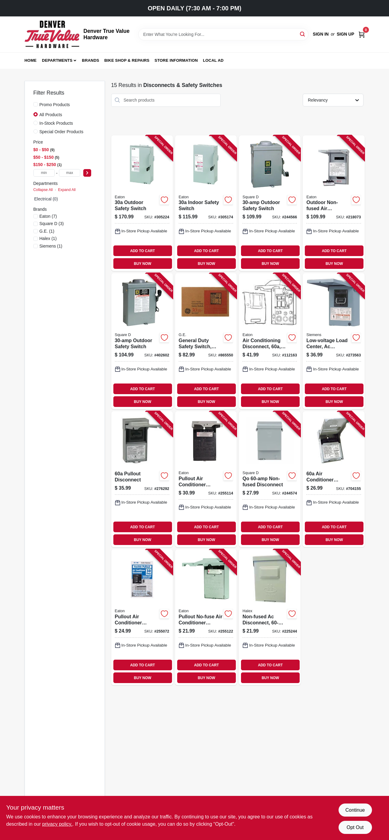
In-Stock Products (56, 123)
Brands (90, 60)
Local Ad (213, 60)
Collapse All (43, 190)
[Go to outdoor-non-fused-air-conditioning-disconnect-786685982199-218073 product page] (333, 203)
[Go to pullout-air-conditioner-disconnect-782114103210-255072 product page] (142, 617)
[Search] (302, 34)
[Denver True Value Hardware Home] (52, 34)
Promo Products (55, 104)
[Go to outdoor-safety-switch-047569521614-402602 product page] (142, 341)
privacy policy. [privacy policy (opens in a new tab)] (57, 824)
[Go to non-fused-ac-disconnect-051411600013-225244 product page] (270, 617)
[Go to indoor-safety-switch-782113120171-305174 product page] (206, 203)
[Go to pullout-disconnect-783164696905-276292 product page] (142, 479)
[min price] (44, 173)
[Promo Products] (35, 104)
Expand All (67, 190)
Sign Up (345, 34)
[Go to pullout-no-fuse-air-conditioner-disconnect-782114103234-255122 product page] (206, 617)
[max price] (69, 173)
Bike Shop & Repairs (127, 60)
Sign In (321, 34)
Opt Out (354, 827)
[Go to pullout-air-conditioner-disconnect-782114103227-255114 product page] (206, 479)
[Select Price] (87, 173)
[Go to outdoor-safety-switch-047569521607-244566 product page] (270, 203)
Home (31, 60)
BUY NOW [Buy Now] (142, 264)
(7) (48, 216)
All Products (51, 114)
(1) (47, 231)
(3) (52, 223)
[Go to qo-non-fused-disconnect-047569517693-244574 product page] (270, 479)
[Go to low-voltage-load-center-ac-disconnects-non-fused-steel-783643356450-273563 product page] (333, 341)
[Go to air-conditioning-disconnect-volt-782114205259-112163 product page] (270, 341)
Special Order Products (62, 131)
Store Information (176, 60)
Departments (57, 60)
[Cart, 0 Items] (362, 34)
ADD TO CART (142, 251)
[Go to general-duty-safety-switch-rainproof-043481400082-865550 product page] (206, 341)
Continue (355, 810)
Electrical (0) (46, 198)
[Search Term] (223, 34)
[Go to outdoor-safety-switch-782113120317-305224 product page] (142, 203)
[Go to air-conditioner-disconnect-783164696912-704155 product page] (333, 479)
